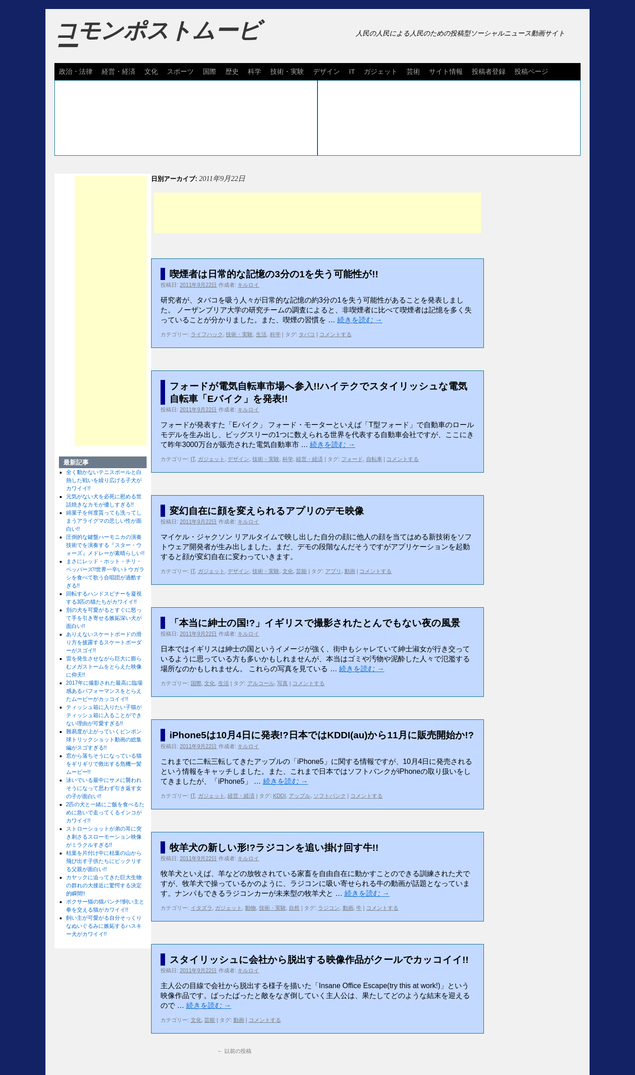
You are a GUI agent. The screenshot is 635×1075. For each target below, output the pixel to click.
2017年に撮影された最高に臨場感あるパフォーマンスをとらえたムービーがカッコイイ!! (104, 691)
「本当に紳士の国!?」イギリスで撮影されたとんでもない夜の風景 (315, 623)
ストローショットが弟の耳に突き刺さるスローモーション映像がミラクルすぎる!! (104, 837)
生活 (261, 334)
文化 (151, 71)
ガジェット (381, 71)
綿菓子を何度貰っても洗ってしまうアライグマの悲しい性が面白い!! (104, 521)
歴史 (232, 71)
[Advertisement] (317, 213)
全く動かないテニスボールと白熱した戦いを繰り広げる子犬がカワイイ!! (104, 480)
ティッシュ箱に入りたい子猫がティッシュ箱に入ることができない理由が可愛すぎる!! (104, 715)
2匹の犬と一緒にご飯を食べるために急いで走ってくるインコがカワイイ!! (105, 812)
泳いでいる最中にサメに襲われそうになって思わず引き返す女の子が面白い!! (104, 788)
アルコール (260, 683)
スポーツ (180, 71)
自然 (294, 908)
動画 (349, 571)
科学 (254, 71)
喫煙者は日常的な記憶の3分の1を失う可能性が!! (274, 274)
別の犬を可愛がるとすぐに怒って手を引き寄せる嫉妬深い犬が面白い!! (104, 618)
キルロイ (248, 285)
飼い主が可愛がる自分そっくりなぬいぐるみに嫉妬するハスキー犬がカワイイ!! (104, 926)
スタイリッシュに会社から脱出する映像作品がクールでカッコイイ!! (319, 959)
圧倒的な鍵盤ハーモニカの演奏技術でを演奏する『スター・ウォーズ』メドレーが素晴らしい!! (105, 545)
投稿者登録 (488, 71)
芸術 (413, 71)
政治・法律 (76, 71)
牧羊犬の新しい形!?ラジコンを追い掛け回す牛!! (274, 847)
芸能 (301, 571)
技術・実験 (287, 71)
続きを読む (359, 320)
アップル (299, 796)
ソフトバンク (329, 796)
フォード (352, 459)
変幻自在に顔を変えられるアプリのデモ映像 (267, 511)
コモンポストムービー (157, 38)
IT (352, 71)
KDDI (279, 796)
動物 (250, 908)
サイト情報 (446, 71)
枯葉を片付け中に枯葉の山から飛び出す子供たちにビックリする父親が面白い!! (104, 861)
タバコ (307, 334)
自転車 (374, 459)
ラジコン (329, 908)
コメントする (335, 334)
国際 (209, 71)
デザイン (326, 71)
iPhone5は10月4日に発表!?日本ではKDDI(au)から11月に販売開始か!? (322, 735)
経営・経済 (118, 71)
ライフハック (207, 334)
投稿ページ (531, 71)
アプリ (333, 571)
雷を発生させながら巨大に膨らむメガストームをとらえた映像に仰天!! (104, 666)
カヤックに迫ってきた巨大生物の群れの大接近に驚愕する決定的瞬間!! (104, 885)
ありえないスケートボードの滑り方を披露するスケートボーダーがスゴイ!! (104, 642)
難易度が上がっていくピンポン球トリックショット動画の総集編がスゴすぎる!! (104, 739)
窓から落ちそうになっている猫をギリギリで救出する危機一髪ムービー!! (104, 764)
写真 (282, 683)
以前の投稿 (234, 1051)
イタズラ (201, 908)
